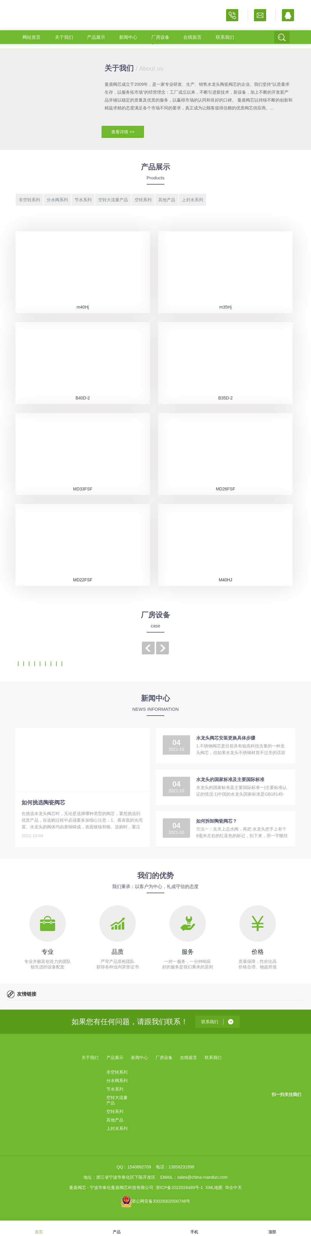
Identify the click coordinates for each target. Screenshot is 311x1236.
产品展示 (96, 37)
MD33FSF (82, 488)
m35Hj (225, 307)
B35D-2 (225, 398)
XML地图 (214, 1187)
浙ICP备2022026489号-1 (179, 1187)
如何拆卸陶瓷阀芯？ (216, 820)
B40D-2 (82, 398)
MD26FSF (225, 488)
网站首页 (31, 37)
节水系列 (83, 199)
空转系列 (143, 199)
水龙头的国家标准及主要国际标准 (230, 779)
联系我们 (225, 37)
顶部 (272, 1228)
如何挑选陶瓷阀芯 (43, 803)
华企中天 (233, 1187)
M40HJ (225, 579)
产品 (117, 1228)
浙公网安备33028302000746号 (161, 1201)
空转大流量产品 (113, 199)
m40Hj (83, 307)
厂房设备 (160, 37)
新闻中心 (128, 37)
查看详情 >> (122, 131)
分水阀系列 (57, 199)
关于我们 (64, 37)
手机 (194, 1228)
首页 (39, 1228)
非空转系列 (29, 199)
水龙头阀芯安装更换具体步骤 (225, 737)
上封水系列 (192, 199)
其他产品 (166, 199)
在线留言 (192, 37)
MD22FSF (82, 579)
